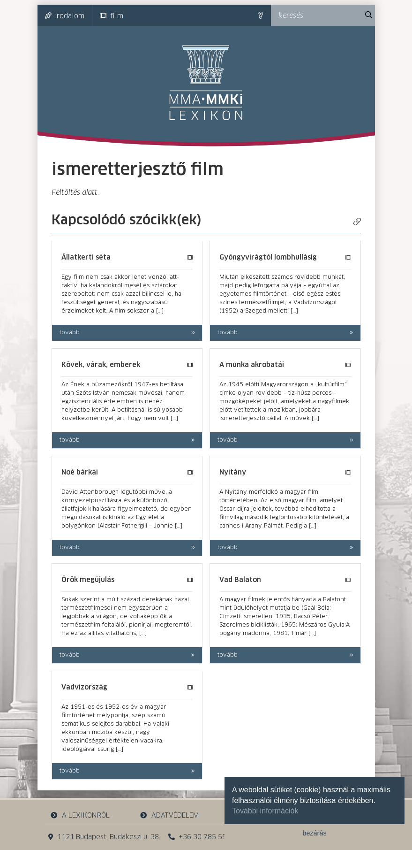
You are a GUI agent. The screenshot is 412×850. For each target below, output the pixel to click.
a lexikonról (80, 815)
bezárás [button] (314, 833)
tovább (70, 333)
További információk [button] (265, 811)
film (111, 16)
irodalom (64, 16)
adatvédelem (169, 815)
